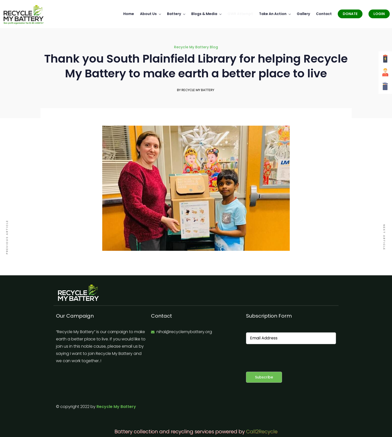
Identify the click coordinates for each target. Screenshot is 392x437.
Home (128, 12)
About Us (148, 12)
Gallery (303, 12)
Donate (350, 12)
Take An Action (272, 12)
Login (379, 12)
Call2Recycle (262, 430)
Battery (174, 12)
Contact (324, 12)
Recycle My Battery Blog (196, 45)
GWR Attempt (240, 12)
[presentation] (284, 356)
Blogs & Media (204, 12)
